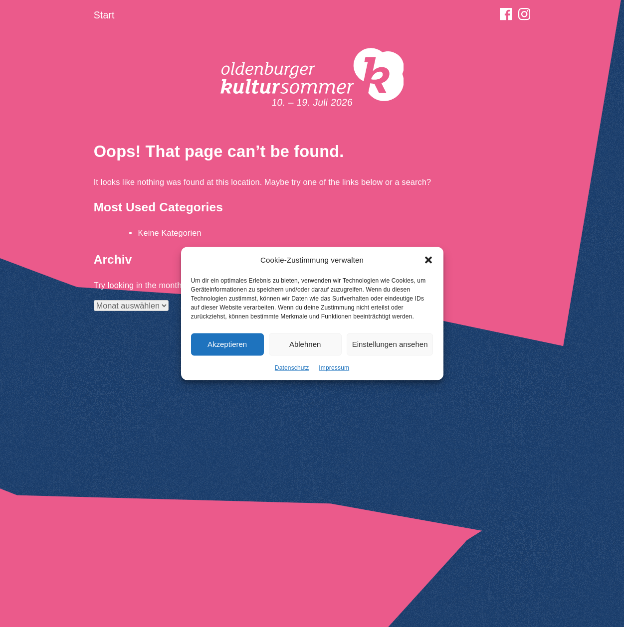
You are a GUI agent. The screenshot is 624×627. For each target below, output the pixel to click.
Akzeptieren (227, 347)
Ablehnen (305, 347)
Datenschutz (292, 370)
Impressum (334, 370)
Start (104, 14)
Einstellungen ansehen (390, 347)
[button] (428, 263)
